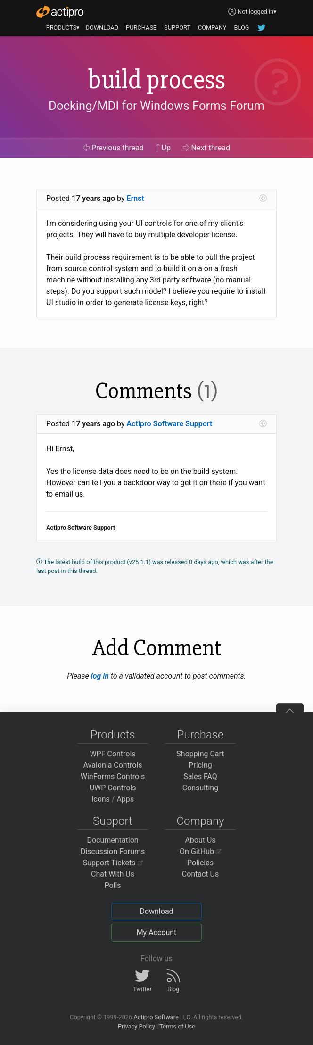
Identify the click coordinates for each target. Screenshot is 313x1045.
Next (207, 147)
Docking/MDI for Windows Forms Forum (156, 106)
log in (100, 676)
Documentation (112, 840)
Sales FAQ (200, 776)
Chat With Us (112, 874)
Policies (200, 862)
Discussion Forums (113, 851)
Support (112, 821)
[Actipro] (59, 11)
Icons (100, 799)
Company (200, 821)
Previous (113, 147)
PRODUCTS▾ (63, 27)
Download (156, 911)
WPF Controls (112, 753)
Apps (125, 799)
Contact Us (200, 874)
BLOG (241, 27)
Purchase (200, 734)
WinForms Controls (113, 776)
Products (113, 734)
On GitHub (200, 851)
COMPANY (212, 27)
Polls (112, 885)
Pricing (200, 765)
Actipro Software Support (170, 423)
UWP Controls (113, 787)
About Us (200, 840)
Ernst (135, 198)
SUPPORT (177, 27)
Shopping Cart (200, 753)
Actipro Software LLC (161, 1016)
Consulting (200, 787)
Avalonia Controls (112, 765)
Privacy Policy (136, 1026)
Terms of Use (177, 1026)
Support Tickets (113, 862)
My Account (157, 932)
